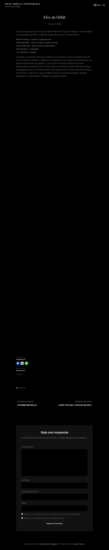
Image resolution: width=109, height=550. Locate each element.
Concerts (22, 388)
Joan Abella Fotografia (23, 3)
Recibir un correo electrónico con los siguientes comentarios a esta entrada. (52, 514)
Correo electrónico (30, 491)
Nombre (25, 480)
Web (23, 503)
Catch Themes (79, 544)
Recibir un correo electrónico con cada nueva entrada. (44, 518)
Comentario (27, 447)
